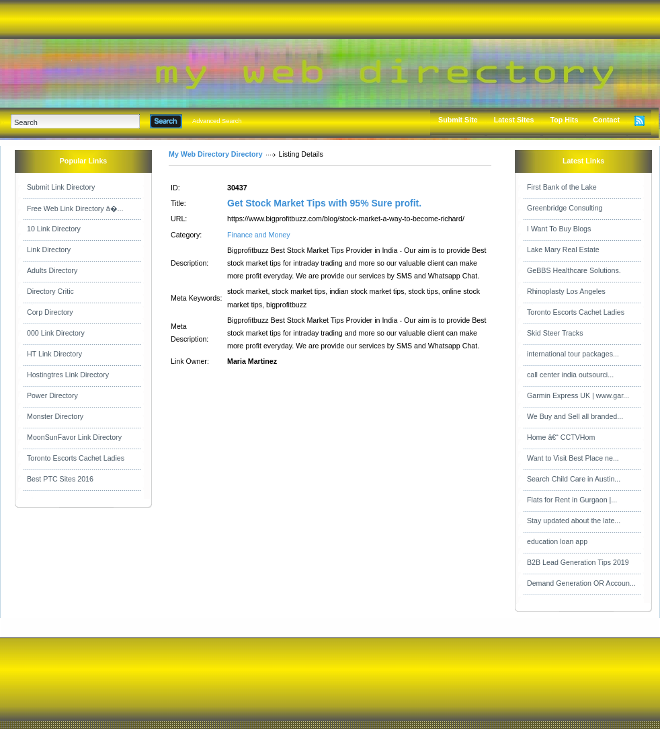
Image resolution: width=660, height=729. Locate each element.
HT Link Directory (54, 354)
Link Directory (49, 249)
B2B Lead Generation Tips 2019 (578, 562)
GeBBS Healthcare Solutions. (574, 270)
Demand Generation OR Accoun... (581, 583)
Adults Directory (52, 270)
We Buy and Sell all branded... (575, 416)
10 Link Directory (54, 229)
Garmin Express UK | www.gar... (578, 395)
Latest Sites (514, 120)
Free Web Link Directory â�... (75, 208)
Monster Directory (55, 416)
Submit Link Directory (61, 187)
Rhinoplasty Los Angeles (566, 291)
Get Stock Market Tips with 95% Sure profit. (324, 203)
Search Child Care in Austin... (573, 479)
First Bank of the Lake (562, 187)
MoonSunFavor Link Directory (74, 437)
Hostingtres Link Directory (68, 375)
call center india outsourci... (570, 375)
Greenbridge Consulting (565, 208)
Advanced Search (217, 121)
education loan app (557, 541)
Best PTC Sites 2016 (60, 479)
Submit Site (458, 120)
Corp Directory (50, 312)
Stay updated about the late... (573, 520)
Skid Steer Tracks (555, 333)
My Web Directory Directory (216, 154)
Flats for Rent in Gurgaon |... (572, 500)
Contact (606, 120)
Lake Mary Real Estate (563, 249)
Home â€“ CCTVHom (561, 437)
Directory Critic (50, 291)
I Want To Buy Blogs (559, 229)
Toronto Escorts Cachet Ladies (75, 458)
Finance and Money (258, 235)
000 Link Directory (56, 333)
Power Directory (52, 395)
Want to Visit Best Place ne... (573, 458)
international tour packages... (573, 354)
